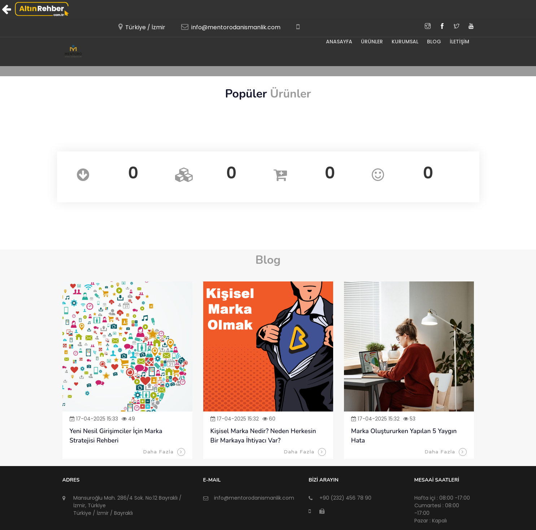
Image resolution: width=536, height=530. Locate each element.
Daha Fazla (164, 452)
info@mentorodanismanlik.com (235, 27)
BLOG (433, 41)
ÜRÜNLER (370, 41)
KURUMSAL (403, 41)
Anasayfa (336, 41)
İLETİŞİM (459, 41)
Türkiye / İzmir (145, 27)
